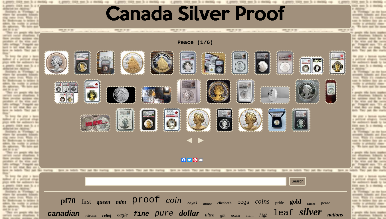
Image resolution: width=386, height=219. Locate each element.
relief (106, 215)
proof (146, 200)
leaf (283, 213)
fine (141, 214)
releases (90, 216)
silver (310, 212)
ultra (210, 215)
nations (335, 215)
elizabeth (224, 203)
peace (325, 203)
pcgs (243, 202)
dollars (250, 216)
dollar (189, 213)
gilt (223, 215)
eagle (122, 215)
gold (295, 201)
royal (192, 203)
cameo (311, 203)
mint (121, 202)
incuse (207, 203)
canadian (64, 213)
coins (262, 201)
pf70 (68, 200)
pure (164, 213)
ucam (235, 215)
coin (173, 200)
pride (279, 202)
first (86, 201)
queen (103, 202)
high (263, 215)
